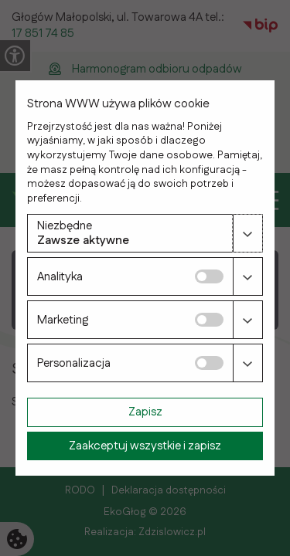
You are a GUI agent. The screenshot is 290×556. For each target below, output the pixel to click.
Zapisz (145, 412)
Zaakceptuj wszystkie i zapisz (145, 446)
